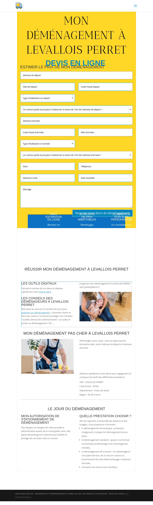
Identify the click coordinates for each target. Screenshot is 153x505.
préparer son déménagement (35, 312)
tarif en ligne (45, 291)
